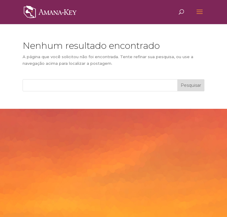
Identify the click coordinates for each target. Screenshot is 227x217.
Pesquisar (191, 85)
